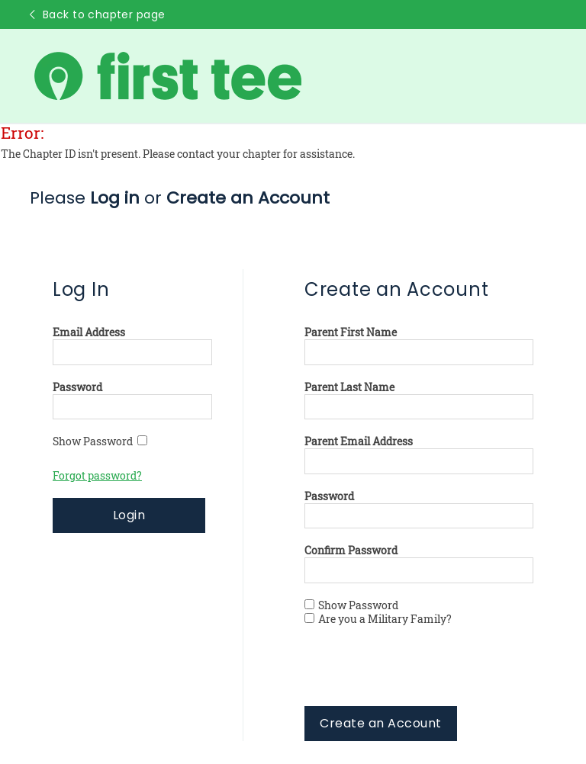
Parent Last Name (349, 387)
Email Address (89, 332)
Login (129, 515)
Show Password (100, 441)
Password (77, 387)
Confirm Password (351, 550)
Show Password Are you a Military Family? (378, 612)
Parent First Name (350, 332)
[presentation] (420, 676)
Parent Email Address (358, 441)
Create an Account (380, 723)
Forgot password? (97, 476)
